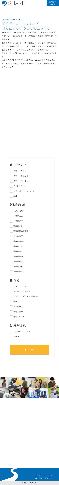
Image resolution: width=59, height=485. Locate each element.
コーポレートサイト (44, 478)
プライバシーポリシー (45, 475)
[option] (19, 382)
